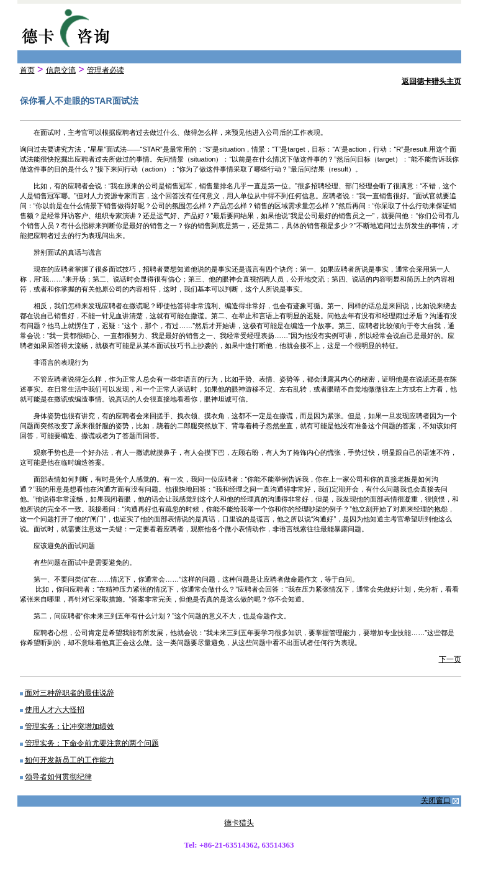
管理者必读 (105, 70)
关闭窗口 (436, 800)
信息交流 (61, 70)
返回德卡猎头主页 (431, 81)
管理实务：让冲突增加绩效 (69, 726)
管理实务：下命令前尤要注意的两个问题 (92, 743)
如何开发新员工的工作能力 (69, 760)
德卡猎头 (239, 822)
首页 (27, 70)
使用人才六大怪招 (54, 709)
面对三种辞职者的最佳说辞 (69, 693)
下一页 (450, 659)
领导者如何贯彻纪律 (58, 776)
